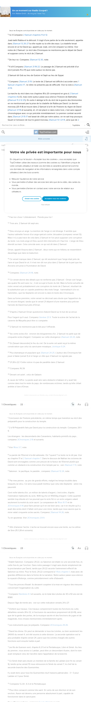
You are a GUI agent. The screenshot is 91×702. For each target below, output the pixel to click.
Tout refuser (45, 76)
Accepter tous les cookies (55, 70)
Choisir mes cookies (32, 70)
